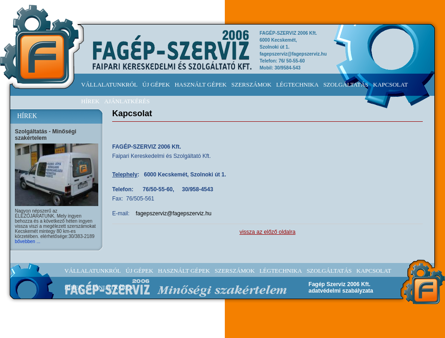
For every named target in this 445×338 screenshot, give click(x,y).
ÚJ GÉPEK (156, 84)
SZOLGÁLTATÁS (345, 84)
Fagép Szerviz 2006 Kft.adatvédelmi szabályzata (341, 287)
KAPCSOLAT (390, 84)
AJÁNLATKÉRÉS (127, 101)
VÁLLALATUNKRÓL (109, 84)
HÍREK (90, 101)
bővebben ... (27, 241)
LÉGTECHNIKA (297, 84)
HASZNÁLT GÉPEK (201, 84)
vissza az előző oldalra (268, 232)
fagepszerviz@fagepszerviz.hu (293, 53)
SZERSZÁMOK (251, 84)
